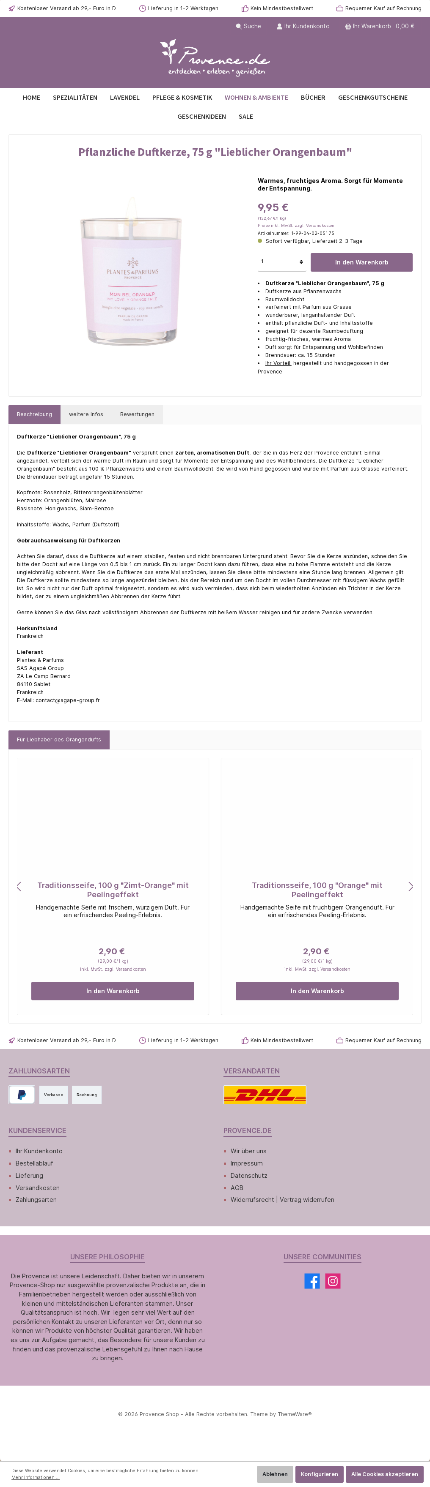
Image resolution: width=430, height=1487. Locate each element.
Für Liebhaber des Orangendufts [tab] (59, 739)
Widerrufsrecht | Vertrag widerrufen (282, 1199)
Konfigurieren (319, 1474)
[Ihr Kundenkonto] (303, 26)
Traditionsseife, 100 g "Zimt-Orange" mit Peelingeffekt (113, 890)
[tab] (34, 414)
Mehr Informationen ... (35, 1477)
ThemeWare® (295, 1414)
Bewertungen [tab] (137, 414)
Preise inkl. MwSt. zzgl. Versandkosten (296, 225)
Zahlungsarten (36, 1199)
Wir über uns (249, 1151)
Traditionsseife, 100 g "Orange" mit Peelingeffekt (317, 890)
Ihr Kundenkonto (39, 1151)
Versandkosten (38, 1187)
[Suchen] (248, 26)
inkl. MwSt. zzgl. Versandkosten (113, 969)
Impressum (247, 1163)
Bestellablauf (34, 1163)
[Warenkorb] (380, 26)
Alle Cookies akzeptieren (384, 1474)
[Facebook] (312, 1281)
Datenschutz (249, 1175)
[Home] (32, 97)
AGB (237, 1187)
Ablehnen (275, 1474)
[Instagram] (332, 1281)
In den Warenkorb (362, 262)
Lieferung (29, 1175)
